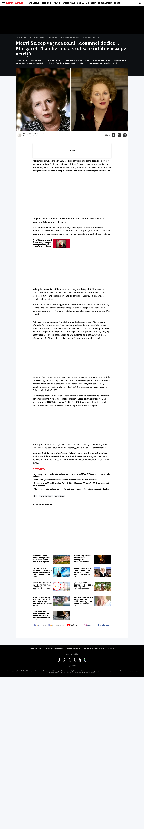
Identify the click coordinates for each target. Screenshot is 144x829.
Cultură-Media (105, 3)
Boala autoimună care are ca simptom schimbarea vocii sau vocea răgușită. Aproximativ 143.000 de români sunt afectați (83, 600)
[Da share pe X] (119, 135)
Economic (46, 3)
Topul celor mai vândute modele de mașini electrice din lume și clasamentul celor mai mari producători (41, 615)
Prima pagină (20, 37)
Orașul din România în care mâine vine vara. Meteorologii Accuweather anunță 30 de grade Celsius (42, 586)
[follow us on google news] (40, 625)
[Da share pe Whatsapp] (125, 135)
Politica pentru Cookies (54, 649)
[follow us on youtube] (72, 625)
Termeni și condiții (73, 649)
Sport (117, 3)
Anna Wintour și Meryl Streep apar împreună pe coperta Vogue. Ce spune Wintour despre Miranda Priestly (42, 243)
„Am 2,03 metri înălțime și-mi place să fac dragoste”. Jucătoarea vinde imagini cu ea (83, 586)
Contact (111, 649)
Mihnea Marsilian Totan (31, 136)
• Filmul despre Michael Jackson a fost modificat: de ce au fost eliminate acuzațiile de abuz (71, 489)
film (35, 496)
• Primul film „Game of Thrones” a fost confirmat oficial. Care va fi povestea (65, 480)
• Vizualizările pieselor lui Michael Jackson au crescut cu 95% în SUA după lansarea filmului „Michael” (71, 475)
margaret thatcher (46, 496)
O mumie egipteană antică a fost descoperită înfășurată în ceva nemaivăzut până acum (82, 559)
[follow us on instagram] (88, 625)
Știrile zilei (34, 3)
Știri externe (69, 3)
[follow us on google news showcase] (56, 625)
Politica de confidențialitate (94, 649)
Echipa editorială (36, 649)
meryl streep (59, 496)
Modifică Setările (72, 654)
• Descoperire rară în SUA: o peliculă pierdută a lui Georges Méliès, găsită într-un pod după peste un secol (71, 484)
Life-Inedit (91, 3)
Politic (57, 3)
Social (80, 3)
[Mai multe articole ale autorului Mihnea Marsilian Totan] (19, 135)
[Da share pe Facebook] (113, 135)
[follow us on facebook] (103, 625)
